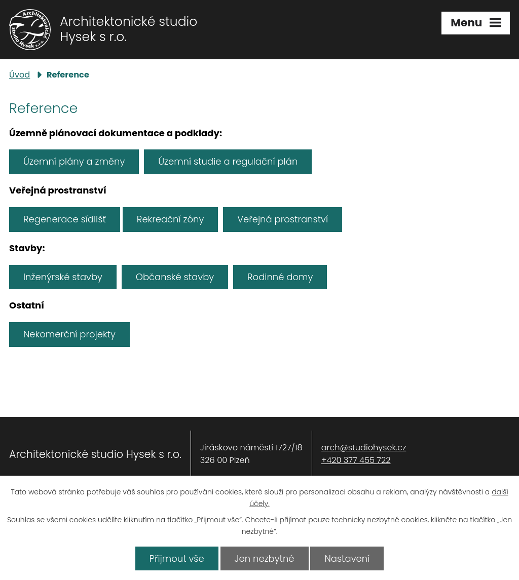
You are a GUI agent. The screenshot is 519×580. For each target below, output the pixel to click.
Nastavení (346, 558)
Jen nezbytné (264, 558)
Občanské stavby (175, 276)
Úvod (19, 75)
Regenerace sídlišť (64, 219)
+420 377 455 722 (356, 460)
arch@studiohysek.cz (363, 447)
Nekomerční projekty (69, 334)
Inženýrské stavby (62, 276)
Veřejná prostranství (282, 219)
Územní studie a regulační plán (228, 161)
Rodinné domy (280, 276)
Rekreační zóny (170, 219)
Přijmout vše (177, 558)
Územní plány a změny (74, 161)
